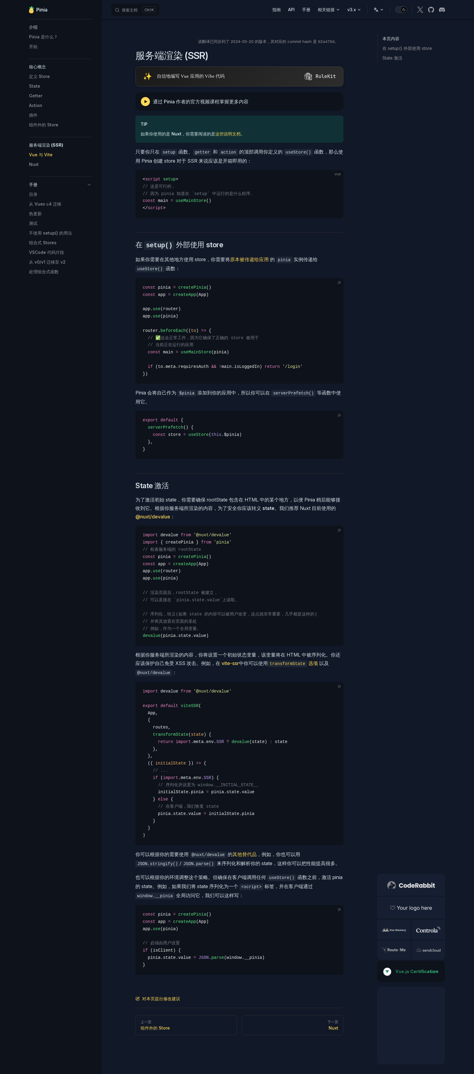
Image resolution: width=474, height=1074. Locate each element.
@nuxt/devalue (152, 517)
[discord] (442, 9)
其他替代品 (244, 854)
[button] (60, 27)
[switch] (401, 9)
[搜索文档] (135, 10)
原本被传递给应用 (249, 259)
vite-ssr (230, 663)
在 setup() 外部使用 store (407, 48)
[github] (431, 9)
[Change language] (379, 9)
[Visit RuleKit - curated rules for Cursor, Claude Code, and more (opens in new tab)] (239, 76)
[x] (420, 9)
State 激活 (392, 57)
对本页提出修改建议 (157, 998)
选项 (293, 663)
